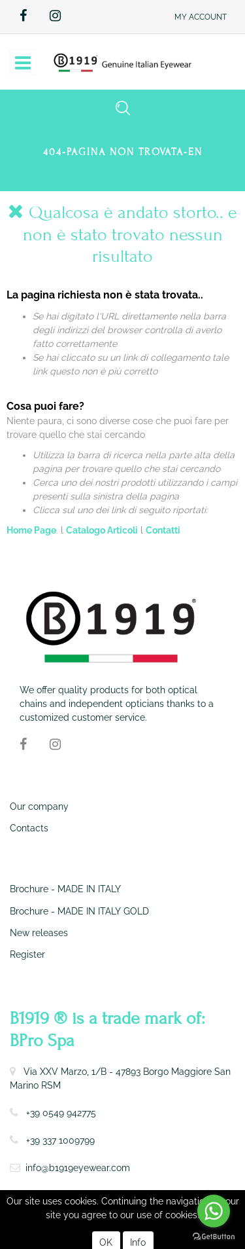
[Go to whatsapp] (213, 1211)
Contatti (163, 530)
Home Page (32, 530)
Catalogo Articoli (102, 530)
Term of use (31, 1198)
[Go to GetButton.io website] (214, 1236)
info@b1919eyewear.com (77, 1168)
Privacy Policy (86, 1198)
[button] (200, 17)
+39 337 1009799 (60, 1140)
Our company (39, 806)
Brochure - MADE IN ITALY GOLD (79, 911)
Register (27, 954)
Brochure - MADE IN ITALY (65, 889)
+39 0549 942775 (61, 1113)
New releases (39, 933)
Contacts (29, 828)
